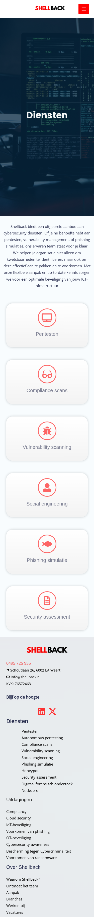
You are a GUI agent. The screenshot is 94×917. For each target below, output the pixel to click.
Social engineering (47, 504)
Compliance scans (47, 390)
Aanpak (12, 892)
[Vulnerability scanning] (47, 431)
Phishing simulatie (47, 560)
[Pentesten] (47, 317)
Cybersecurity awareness (27, 844)
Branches (14, 898)
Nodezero (30, 790)
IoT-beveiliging (18, 824)
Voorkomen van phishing (28, 831)
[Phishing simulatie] (47, 544)
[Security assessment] (47, 600)
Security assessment (47, 617)
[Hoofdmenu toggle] (83, 9)
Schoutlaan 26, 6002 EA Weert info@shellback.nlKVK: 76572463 (33, 677)
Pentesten (47, 334)
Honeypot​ (30, 770)
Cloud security (18, 817)
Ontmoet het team (22, 885)
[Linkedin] (42, 711)
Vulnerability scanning (47, 447)
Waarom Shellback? (23, 879)
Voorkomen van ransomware (31, 857)
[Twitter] (52, 711)
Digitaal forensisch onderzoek (47, 783)
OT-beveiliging (18, 837)
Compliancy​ (16, 811)
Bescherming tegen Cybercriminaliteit (38, 851)
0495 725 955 (18, 663)
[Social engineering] (47, 487)
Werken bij (15, 905)
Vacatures (14, 912)
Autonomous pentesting (42, 737)
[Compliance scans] (47, 374)
